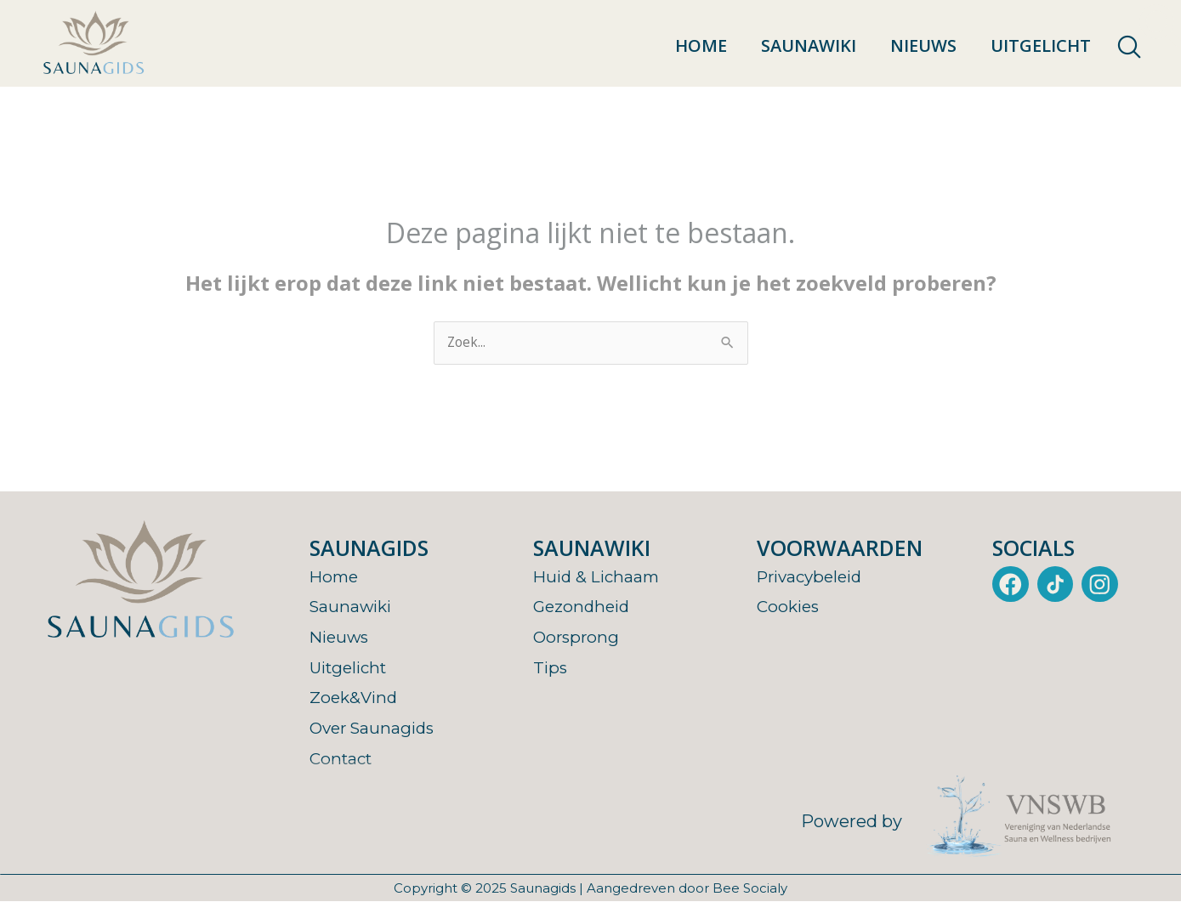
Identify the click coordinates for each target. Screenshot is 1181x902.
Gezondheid (583, 607)
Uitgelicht (1041, 45)
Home (701, 45)
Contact (343, 758)
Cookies (790, 607)
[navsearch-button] (1129, 48)
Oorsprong (577, 637)
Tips (551, 667)
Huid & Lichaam (599, 577)
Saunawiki (808, 45)
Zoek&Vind (355, 698)
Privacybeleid (814, 577)
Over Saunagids (375, 728)
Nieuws (923, 45)
